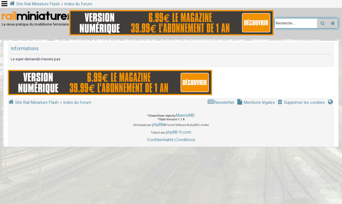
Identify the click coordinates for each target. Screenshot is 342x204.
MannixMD (185, 115)
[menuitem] (301, 102)
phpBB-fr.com (178, 132)
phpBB (158, 124)
